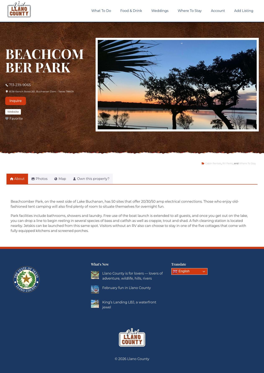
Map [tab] (65, 179)
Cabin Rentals (213, 163)
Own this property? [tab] (98, 179)
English (181, 271)
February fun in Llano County (126, 288)
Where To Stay (190, 11)
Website (13, 111)
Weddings (159, 11)
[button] (108, 84)
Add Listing (243, 11)
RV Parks (227, 163)
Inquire (15, 101)
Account (218, 11)
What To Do (101, 11)
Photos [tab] (42, 179)
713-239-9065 (20, 85)
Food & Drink (131, 11)
